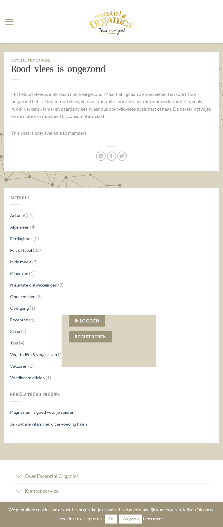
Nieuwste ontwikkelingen (33, 285)
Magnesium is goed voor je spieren (42, 412)
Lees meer (153, 518)
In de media (20, 262)
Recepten (19, 319)
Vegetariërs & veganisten (33, 354)
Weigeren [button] (131, 519)
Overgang (19, 308)
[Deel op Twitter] (122, 156)
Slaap (15, 331)
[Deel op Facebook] (111, 156)
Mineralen (19, 273)
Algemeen (19, 227)
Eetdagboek (21, 238)
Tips (14, 343)
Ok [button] (110, 519)
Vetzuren (18, 366)
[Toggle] (18, 477)
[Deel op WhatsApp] (101, 156)
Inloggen (87, 320)
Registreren (91, 336)
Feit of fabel (21, 250)
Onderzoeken (22, 296)
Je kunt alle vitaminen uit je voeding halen (48, 424)
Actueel (17, 215)
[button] (9, 21)
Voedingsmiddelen (27, 377)
